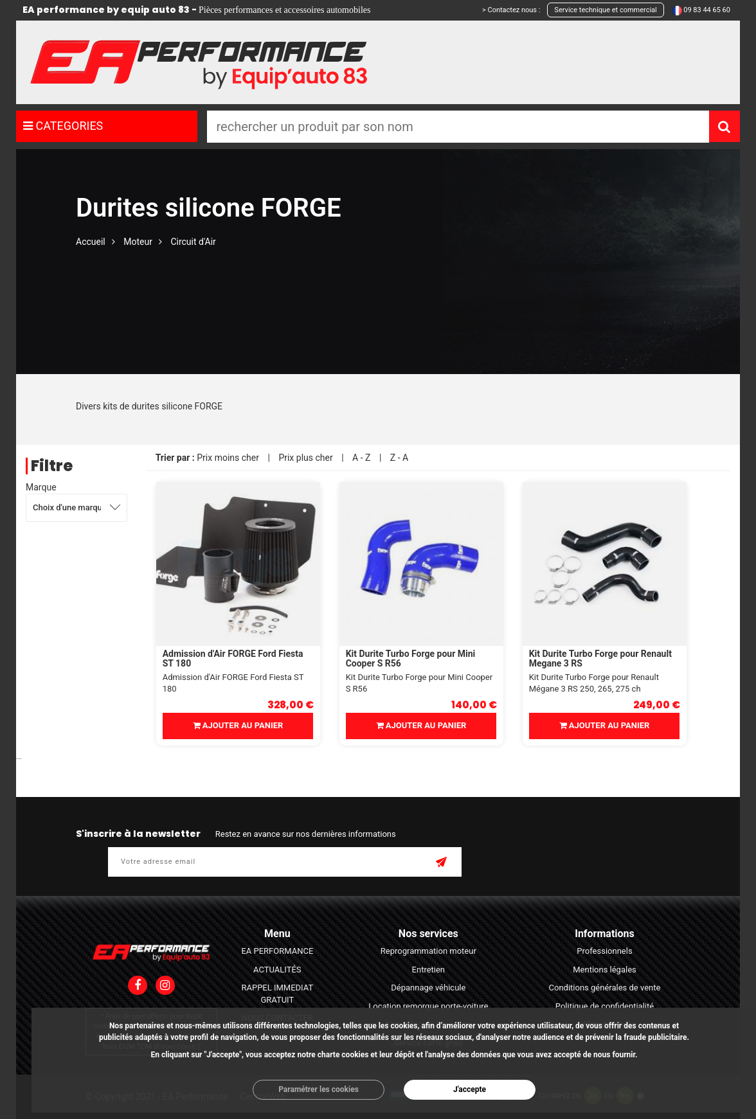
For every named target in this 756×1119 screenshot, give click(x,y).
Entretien (429, 969)
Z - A (399, 457)
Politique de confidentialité (604, 1006)
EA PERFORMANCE (277, 951)
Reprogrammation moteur (428, 951)
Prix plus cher (305, 457)
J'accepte (469, 1089)
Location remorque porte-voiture (428, 1006)
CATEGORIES (63, 125)
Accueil (90, 242)
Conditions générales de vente (605, 987)
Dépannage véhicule (428, 987)
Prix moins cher (228, 457)
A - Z (361, 457)
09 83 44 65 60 (706, 10)
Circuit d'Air (192, 242)
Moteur (137, 242)
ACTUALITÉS (277, 969)
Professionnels (604, 951)
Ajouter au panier (238, 725)
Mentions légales (604, 969)
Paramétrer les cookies (318, 1089)
